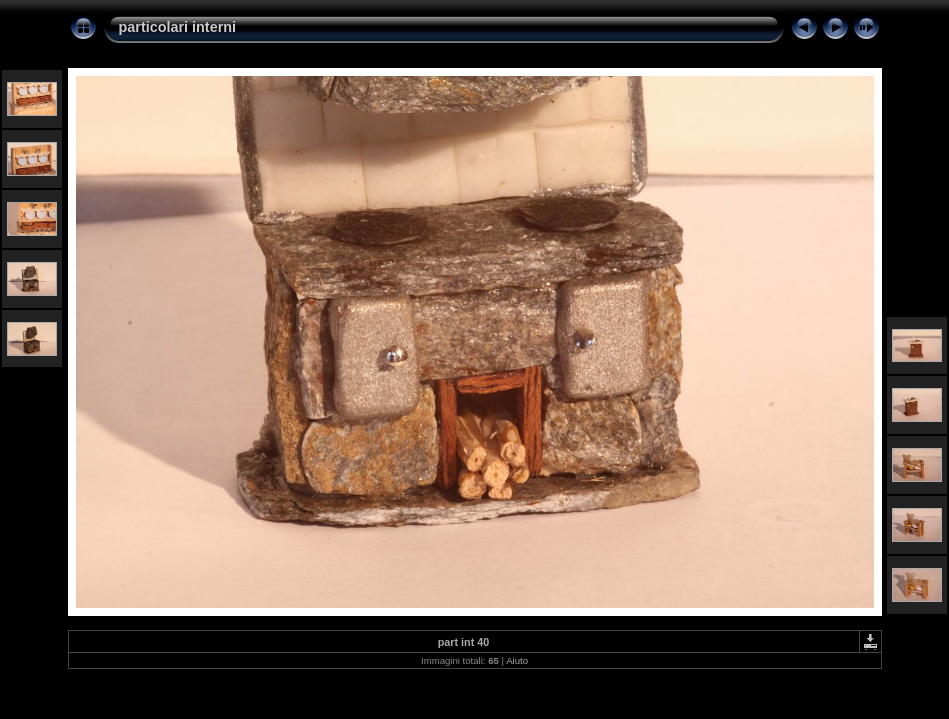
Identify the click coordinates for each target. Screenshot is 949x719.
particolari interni (178, 27)
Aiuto (517, 660)
